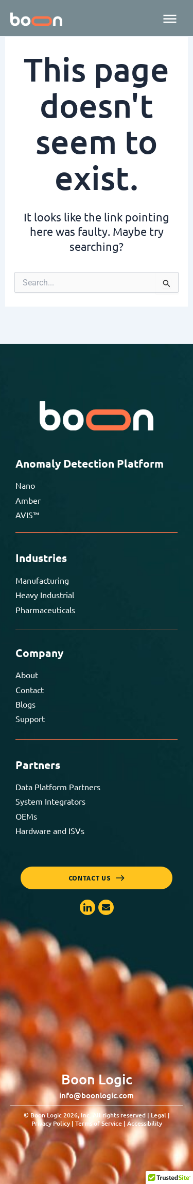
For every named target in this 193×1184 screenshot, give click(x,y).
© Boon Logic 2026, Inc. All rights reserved (97, 1119)
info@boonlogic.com (96, 1095)
